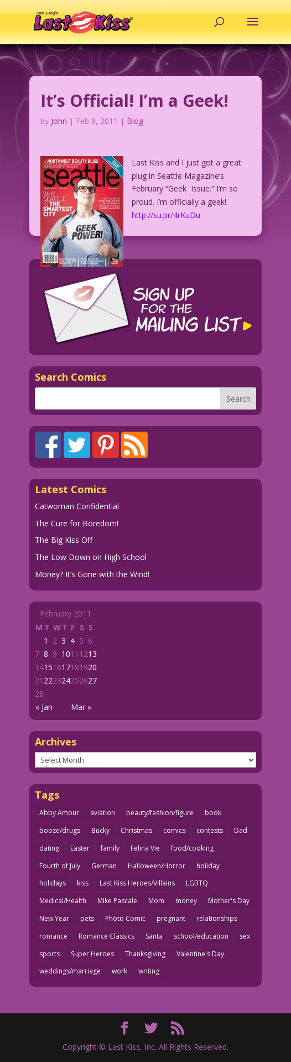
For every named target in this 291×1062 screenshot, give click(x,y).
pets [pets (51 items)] (87, 918)
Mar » (81, 707)
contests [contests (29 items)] (209, 830)
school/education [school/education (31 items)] (201, 936)
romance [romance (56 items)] (53, 936)
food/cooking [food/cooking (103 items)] (192, 848)
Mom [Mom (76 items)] (156, 900)
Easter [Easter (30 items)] (80, 848)
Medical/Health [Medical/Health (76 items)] (62, 900)
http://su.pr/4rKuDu (166, 215)
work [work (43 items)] (119, 971)
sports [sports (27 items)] (49, 954)
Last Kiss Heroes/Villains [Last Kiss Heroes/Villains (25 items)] (137, 883)
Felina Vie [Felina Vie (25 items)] (145, 848)
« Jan (44, 707)
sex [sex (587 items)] (245, 936)
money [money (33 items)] (186, 900)
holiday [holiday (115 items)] (208, 866)
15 (48, 667)
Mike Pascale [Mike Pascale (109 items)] (117, 900)
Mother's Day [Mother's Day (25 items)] (229, 900)
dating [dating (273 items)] (49, 848)
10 (65, 654)
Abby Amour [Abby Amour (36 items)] (59, 812)
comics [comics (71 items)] (174, 830)
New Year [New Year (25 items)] (54, 918)
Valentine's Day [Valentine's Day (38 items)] (200, 954)
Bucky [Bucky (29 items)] (100, 830)
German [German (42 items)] (104, 866)
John (59, 121)
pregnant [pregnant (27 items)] (171, 918)
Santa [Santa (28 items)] (154, 936)
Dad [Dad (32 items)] (240, 830)
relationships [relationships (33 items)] (216, 918)
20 (92, 667)
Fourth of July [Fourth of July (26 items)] (59, 866)
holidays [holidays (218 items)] (52, 883)
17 (65, 667)
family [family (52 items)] (110, 848)
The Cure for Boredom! (76, 523)
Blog (135, 121)
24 (65, 680)
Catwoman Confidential (77, 506)
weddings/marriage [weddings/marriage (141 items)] (70, 971)
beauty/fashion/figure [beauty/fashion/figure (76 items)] (160, 812)
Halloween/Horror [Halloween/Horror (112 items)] (156, 866)
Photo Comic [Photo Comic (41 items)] (125, 918)
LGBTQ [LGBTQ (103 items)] (197, 883)
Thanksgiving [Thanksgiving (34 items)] (145, 954)
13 (92, 654)
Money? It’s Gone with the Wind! (92, 574)
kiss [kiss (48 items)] (83, 883)
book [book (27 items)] (213, 812)
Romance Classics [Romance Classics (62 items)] (106, 936)
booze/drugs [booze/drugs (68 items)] (59, 830)
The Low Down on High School (91, 557)
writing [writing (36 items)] (148, 971)
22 (48, 680)
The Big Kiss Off (63, 540)
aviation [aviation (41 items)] (102, 812)
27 (92, 680)
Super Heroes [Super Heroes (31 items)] (92, 954)
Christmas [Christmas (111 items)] (136, 830)
